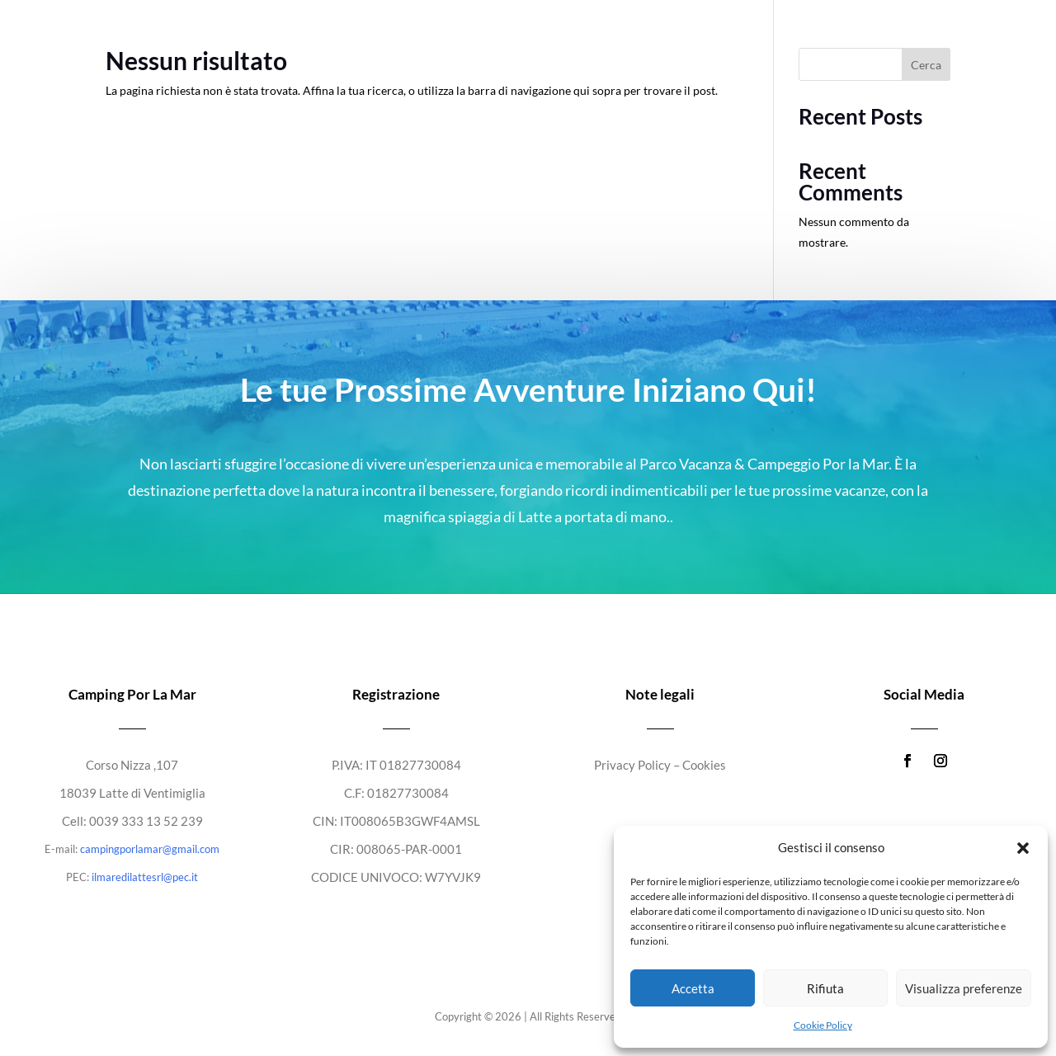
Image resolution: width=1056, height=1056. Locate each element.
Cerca (926, 65)
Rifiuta (825, 988)
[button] (1023, 848)
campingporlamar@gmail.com (149, 849)
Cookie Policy (823, 1025)
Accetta (693, 988)
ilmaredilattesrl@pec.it (145, 877)
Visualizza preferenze (963, 988)
